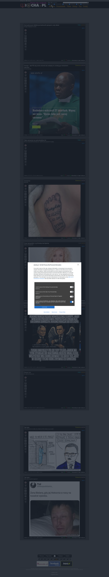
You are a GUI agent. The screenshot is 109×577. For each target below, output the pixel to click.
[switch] (72, 287)
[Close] (78, 265)
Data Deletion (47, 312)
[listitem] (54, 284)
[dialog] (54, 288)
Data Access (54, 312)
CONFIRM (44, 307)
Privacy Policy (62, 312)
